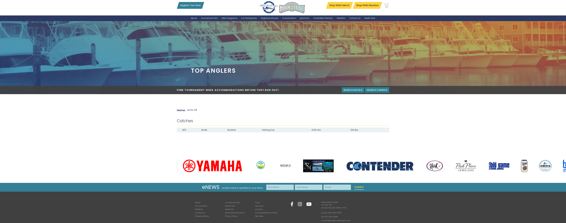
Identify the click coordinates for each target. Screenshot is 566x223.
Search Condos (377, 90)
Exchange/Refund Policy (266, 212)
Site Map (259, 216)
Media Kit (229, 209)
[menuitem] (194, 18)
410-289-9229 (334, 212)
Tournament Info (232, 202)
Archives (259, 209)
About (197, 202)
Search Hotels (353, 90)
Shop (257, 202)
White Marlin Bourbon (235, 212)
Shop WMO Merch (339, 5)
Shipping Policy (202, 216)
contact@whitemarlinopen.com (335, 220)
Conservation (201, 206)
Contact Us (200, 212)
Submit (359, 187)
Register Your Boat (190, 5)
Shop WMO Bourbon (367, 5)
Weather (199, 209)
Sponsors (259, 206)
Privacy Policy (231, 216)
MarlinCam (230, 206)
